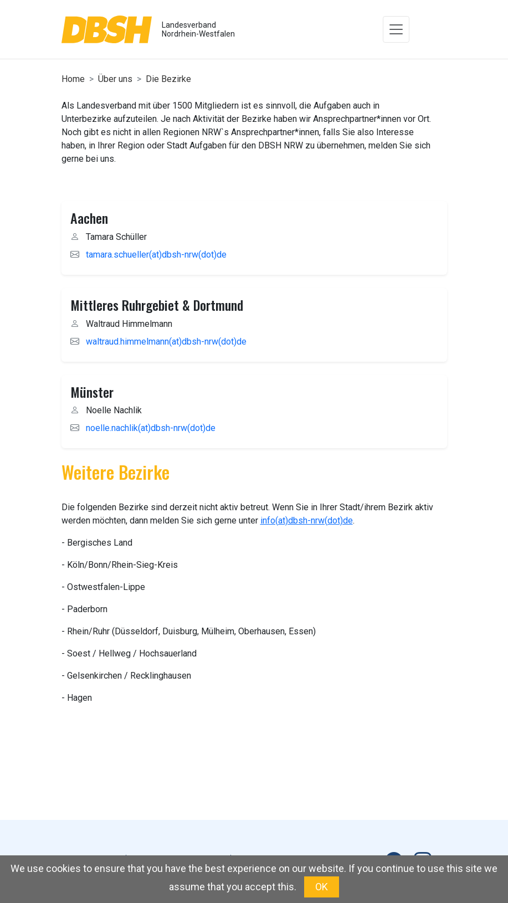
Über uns (115, 79)
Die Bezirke (168, 79)
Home (73, 79)
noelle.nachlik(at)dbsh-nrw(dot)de (150, 428)
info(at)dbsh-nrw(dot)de (306, 520)
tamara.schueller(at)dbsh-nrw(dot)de (156, 254)
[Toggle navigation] (396, 29)
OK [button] (321, 886)
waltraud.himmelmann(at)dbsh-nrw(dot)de (166, 341)
